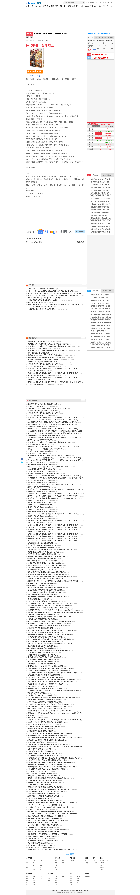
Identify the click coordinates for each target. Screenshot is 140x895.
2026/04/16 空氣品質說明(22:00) (38, 742)
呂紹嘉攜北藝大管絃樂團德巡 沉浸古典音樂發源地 (43, 632)
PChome (98, 2)
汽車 (104, 6)
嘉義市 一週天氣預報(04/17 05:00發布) (40, 523)
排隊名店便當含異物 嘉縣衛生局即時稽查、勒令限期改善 (46, 816)
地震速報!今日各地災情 (99, 54)
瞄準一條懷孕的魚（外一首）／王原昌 (40, 686)
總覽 (71, 876)
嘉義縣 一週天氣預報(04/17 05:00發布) (40, 516)
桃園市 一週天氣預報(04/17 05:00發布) (40, 464)
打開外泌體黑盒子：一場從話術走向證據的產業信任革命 (45, 561)
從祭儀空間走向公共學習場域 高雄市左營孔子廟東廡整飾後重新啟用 (49, 762)
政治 (36, 6)
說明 (108, 2)
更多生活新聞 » (81, 242)
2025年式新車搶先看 (99, 58)
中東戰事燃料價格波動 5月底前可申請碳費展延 (42, 652)
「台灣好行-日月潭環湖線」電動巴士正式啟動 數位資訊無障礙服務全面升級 (52, 679)
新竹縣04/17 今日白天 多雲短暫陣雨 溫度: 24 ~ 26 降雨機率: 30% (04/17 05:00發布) (54, 458)
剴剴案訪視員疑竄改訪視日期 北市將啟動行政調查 (43, 796)
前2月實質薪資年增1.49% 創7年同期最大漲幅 (42, 545)
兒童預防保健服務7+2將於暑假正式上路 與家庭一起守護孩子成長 (110, 209)
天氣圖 (101, 869)
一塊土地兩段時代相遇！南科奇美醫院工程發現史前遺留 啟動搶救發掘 (50, 576)
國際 (52, 6)
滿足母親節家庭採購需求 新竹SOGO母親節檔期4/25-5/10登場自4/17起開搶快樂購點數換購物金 (58, 746)
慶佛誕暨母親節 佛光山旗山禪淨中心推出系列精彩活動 (45, 699)
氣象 (101, 858)
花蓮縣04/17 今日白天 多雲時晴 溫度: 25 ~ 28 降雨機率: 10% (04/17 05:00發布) (53, 538)
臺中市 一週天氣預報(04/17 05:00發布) (102, 336)
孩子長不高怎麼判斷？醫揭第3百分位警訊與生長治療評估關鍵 (109, 190)
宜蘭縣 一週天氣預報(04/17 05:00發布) (40, 500)
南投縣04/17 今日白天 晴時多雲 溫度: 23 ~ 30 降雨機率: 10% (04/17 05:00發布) (53, 373)
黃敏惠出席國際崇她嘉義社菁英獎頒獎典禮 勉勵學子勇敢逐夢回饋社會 (50, 789)
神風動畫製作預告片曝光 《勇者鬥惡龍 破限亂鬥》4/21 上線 (109, 221)
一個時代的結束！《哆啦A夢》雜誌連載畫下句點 (43, 289)
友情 (33, 238)
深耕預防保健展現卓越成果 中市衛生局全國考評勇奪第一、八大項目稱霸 (51, 630)
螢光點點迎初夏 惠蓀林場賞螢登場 (38, 599)
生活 (82, 6)
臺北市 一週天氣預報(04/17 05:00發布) (40, 482)
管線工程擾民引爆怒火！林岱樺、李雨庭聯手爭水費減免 (45, 684)
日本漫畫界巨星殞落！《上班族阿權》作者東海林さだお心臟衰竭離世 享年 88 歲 (53, 610)
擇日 (86, 865)
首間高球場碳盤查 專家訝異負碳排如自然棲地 (42, 659)
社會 (40, 6)
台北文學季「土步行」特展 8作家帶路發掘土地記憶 (44, 677)
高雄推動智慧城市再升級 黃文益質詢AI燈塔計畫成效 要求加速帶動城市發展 (51, 767)
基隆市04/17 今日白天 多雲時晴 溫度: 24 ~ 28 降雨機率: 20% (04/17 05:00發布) (53, 536)
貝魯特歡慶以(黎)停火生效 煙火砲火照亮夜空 (48, 34)
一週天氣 (102, 863)
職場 (56, 6)
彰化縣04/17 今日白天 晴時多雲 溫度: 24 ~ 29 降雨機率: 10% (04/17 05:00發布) (53, 368)
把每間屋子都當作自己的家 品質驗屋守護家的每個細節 (45, 787)
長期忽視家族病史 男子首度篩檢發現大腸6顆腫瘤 (43, 800)
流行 (41, 869)
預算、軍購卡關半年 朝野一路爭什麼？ (40, 773)
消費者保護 (68, 890)
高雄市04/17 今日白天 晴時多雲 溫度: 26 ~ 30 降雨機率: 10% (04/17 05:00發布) (53, 514)
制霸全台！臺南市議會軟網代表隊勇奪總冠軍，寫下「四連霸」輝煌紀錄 (50, 291)
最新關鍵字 (87, 876)
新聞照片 (50, 873)
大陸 (112, 6)
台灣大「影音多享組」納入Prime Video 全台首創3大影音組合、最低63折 (51, 849)
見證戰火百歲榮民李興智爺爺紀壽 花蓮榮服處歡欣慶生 (45, 637)
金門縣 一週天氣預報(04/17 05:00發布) (40, 480)
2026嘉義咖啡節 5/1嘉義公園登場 (38, 838)
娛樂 (73, 6)
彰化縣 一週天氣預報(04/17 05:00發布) (102, 325)
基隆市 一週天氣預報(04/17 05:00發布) (40, 502)
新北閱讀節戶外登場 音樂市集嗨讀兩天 (40, 751)
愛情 (37, 238)
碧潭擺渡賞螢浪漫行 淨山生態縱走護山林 (41, 543)
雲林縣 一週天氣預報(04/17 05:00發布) (40, 511)
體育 (77, 6)
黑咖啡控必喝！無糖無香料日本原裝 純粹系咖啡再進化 (45, 764)
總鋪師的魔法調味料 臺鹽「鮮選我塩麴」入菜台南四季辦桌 (46, 722)
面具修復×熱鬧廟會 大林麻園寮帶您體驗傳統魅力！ (44, 726)
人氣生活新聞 (107, 175)
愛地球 (78, 883)
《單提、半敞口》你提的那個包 (100, 303)
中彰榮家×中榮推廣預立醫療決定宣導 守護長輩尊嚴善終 (45, 579)
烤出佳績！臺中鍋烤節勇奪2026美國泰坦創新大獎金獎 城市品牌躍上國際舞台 (52, 433)
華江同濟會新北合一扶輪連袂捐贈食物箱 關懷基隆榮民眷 (46, 666)
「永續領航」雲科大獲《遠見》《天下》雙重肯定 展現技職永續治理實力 (50, 711)
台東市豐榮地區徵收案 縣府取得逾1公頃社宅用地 (43, 818)
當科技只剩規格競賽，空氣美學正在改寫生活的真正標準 (45, 735)
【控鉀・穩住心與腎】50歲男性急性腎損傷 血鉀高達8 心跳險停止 (110, 184)
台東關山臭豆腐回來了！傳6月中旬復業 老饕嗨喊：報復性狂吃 (109, 306)
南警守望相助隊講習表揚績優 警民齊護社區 (41, 594)
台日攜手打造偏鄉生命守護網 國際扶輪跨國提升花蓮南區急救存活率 (49, 617)
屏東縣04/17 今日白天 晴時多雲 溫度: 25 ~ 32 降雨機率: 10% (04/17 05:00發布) (53, 534)
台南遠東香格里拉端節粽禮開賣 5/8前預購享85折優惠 (107, 314)
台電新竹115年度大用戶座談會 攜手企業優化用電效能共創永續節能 (49, 650)
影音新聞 (29, 873)
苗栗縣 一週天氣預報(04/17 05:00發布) (102, 342)
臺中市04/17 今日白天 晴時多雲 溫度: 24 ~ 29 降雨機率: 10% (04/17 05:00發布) (53, 377)
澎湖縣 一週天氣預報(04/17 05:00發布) (40, 491)
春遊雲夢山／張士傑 (34, 302)
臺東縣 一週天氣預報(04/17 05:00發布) (40, 532)
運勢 (61, 6)
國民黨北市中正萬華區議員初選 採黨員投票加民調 (43, 832)
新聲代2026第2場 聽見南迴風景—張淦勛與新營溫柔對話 (45, 601)
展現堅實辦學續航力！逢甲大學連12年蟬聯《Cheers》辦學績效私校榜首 (51, 424)
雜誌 (100, 6)
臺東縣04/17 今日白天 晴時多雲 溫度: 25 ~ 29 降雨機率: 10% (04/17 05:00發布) (53, 529)
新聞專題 (72, 858)
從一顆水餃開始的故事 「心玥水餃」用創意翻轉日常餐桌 (46, 791)
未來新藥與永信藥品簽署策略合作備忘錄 (40, 731)
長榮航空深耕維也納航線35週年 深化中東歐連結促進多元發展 (47, 670)
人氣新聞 (92, 175)
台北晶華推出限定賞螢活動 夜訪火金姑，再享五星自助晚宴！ (109, 204)
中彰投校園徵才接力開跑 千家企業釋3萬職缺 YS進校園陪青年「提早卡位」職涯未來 (54, 437)
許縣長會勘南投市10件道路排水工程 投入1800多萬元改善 (46, 572)
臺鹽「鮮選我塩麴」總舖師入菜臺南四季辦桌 (42, 547)
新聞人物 (57, 858)
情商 (41, 863)
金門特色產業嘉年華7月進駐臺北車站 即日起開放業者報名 (46, 574)
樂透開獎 (110, 37)
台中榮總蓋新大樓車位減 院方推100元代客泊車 (42, 823)
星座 (65, 6)
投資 (71, 880)
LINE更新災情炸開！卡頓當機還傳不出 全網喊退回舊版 (45, 782)
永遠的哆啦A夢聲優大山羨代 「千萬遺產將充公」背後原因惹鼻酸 (48, 608)
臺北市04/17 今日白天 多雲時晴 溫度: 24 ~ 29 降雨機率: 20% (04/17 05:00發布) (53, 496)
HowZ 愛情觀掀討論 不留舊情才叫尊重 (40, 307)
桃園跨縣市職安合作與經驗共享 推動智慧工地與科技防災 (46, 688)
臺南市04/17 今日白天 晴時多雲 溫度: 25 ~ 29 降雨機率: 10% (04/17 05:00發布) (53, 520)
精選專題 (72, 861)
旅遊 (95, 6)
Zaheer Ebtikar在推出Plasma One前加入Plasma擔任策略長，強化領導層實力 (52, 814)
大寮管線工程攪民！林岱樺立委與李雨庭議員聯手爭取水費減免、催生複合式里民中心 (55, 758)
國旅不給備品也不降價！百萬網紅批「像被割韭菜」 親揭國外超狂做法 (50, 668)
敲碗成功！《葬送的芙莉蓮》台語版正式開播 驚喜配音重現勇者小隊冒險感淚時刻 (53, 612)
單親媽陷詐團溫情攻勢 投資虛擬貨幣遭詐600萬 (105, 320)
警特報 (108, 861)
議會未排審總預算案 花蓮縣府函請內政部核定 (42, 661)
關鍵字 (87, 873)
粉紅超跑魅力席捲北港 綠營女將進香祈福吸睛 (42, 558)
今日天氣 (90, 37)
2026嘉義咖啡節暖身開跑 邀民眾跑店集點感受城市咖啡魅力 (46, 744)
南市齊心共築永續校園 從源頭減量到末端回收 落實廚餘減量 (46, 588)
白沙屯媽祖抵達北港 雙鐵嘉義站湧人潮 (40, 771)
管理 (71, 883)
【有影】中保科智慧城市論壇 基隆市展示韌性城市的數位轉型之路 (48, 778)
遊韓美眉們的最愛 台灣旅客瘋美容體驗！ (103, 229)
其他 (41, 878)
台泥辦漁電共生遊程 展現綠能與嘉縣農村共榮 (42, 827)
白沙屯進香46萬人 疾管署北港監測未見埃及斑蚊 (43, 825)
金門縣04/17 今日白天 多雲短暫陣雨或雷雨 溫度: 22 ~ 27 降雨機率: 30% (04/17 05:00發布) (56, 498)
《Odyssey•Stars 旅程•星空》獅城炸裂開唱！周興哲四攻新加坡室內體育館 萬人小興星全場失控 (58, 691)
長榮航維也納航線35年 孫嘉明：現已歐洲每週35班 (44, 675)
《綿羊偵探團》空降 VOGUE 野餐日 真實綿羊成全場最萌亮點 (109, 223)
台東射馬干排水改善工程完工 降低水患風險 (41, 695)
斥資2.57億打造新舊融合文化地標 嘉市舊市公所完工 (44, 702)
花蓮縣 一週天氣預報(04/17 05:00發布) (40, 509)
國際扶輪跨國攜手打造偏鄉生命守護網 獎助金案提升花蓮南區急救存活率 (51, 682)
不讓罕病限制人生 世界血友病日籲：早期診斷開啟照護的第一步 (110, 187)
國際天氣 (102, 867)
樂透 (93, 861)
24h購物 (92, 2)
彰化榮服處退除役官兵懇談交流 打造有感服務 (42, 570)
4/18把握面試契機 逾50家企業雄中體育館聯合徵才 (106, 317)
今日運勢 (96, 34)
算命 (86, 861)
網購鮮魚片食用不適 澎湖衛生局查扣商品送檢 (42, 628)
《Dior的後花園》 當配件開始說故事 (101, 309)
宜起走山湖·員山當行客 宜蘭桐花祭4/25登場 (104, 295)
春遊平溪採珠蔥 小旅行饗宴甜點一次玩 (40, 749)
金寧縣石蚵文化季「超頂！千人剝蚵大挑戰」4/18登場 (45, 565)
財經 (44, 6)
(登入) (112, 2)
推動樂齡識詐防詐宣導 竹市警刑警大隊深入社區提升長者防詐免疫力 (49, 635)
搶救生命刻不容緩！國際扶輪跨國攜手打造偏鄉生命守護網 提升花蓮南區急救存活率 (54, 738)
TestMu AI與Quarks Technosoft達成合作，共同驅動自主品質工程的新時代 (51, 802)
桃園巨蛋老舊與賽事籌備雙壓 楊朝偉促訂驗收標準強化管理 (46, 596)
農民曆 (90, 34)
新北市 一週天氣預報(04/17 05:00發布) (40, 471)
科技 (48, 6)
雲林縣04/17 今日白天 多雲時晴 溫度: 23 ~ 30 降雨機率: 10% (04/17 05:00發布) (53, 525)
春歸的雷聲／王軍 (33, 715)
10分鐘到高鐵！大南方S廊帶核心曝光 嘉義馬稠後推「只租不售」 (48, 834)
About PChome (82, 890)
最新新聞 (92, 291)
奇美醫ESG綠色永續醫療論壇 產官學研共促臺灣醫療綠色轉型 (47, 829)
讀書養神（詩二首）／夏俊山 (37, 693)
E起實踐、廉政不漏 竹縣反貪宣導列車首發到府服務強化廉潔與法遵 (49, 626)
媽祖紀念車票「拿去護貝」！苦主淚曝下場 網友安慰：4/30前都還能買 (111, 300)
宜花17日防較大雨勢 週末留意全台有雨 (40, 845)
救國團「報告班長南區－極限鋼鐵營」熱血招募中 (43, 300)
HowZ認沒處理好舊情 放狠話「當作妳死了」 (42, 309)
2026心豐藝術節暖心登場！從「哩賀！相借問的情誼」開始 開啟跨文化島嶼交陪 (53, 581)
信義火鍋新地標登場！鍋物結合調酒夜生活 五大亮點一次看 (46, 760)
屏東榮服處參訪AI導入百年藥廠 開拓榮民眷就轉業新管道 (46, 657)
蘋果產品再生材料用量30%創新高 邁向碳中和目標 (43, 641)
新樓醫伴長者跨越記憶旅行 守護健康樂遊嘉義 (42, 554)
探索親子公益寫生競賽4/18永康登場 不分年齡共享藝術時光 (46, 556)
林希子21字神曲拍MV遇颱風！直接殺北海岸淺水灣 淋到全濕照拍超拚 (50, 621)
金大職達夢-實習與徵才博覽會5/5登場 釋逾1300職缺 (44, 563)
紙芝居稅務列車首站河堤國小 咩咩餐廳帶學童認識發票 (45, 708)
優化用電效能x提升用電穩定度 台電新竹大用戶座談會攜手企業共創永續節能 (52, 697)
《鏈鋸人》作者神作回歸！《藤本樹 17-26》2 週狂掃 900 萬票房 (48, 605)
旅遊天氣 (102, 865)
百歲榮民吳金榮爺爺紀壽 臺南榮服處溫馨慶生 (42, 614)
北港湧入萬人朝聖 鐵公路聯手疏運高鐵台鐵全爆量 (43, 567)
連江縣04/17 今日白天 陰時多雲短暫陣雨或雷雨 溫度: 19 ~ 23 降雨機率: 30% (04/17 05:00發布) (58, 489)
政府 (108, 6)
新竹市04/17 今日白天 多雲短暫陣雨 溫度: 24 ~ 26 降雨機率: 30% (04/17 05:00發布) (54, 460)
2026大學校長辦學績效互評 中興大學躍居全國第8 (43, 411)
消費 (91, 6)
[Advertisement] (56, 258)
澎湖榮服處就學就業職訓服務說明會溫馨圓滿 (42, 619)
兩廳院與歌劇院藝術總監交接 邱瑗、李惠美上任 (43, 655)
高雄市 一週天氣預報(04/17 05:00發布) (40, 505)
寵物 (41, 861)
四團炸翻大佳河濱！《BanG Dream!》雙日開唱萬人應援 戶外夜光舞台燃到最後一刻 (54, 720)
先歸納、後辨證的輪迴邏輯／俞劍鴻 (39, 585)
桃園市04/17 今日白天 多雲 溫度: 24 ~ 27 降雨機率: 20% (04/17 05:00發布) (51, 467)
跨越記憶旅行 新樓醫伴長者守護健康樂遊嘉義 (42, 794)
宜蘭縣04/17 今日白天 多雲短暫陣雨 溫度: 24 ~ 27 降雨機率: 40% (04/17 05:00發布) (54, 476)
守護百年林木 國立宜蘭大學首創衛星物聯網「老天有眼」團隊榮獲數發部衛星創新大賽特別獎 (57, 673)
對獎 (93, 858)
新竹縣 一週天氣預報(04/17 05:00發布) (102, 347)
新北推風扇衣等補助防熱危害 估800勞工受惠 (42, 798)
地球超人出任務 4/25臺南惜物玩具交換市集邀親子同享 (45, 590)
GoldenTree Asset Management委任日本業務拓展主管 (45, 805)
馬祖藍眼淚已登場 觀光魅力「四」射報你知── (104, 215)
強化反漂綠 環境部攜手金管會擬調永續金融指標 (43, 755)
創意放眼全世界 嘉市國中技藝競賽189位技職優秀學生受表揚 (47, 740)
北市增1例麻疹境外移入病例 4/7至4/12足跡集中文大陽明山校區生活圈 (50, 733)
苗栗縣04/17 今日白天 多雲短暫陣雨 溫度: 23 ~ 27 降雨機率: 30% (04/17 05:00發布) (54, 382)
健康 (69, 6)
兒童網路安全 (75, 890)
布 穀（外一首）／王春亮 (36, 717)
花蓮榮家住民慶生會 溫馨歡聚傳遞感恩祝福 (41, 646)
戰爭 (41, 238)
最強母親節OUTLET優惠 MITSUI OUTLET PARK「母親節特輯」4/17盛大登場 (52, 422)
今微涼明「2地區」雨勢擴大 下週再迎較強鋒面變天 (106, 322)
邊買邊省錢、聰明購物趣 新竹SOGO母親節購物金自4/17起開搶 (48, 623)
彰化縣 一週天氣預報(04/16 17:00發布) (40, 809)
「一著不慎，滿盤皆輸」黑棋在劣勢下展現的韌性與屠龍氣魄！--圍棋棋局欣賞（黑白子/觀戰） (57, 478)
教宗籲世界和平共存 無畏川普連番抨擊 (102, 232)
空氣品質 (97, 37)
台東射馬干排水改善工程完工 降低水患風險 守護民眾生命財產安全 (49, 807)
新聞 (27, 37)
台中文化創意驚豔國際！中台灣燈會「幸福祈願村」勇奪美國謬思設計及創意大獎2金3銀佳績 (57, 431)
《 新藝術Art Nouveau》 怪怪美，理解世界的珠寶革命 (107, 311)
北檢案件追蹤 (105, 34)
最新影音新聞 (107, 291)
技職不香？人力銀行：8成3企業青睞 (39, 847)
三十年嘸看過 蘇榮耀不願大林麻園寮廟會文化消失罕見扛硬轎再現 (48, 704)
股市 (87, 2)
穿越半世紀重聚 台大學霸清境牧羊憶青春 (41, 583)
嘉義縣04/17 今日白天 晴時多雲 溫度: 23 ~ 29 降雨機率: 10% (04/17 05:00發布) (53, 527)
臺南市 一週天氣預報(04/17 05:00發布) (40, 518)
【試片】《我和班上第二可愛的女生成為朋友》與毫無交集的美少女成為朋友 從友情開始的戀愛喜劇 (59, 293)
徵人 (88, 890)
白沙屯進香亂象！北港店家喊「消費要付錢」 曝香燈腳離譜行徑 (110, 297)
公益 (78, 880)
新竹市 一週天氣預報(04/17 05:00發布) (40, 462)
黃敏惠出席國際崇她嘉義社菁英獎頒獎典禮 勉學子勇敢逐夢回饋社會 (49, 811)
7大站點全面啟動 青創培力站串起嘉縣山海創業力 (43, 780)
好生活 (78, 876)
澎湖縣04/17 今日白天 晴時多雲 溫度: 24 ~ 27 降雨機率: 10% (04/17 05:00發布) (53, 493)
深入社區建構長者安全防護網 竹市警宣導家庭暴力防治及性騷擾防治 (49, 639)
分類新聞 (29, 858)
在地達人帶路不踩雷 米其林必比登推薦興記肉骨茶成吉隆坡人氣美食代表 (51, 549)
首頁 (27, 6)
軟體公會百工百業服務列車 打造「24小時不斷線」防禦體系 (46, 769)
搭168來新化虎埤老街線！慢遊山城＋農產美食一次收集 (45, 592)
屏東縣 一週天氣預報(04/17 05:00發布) (40, 507)
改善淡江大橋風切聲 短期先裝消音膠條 (40, 785)
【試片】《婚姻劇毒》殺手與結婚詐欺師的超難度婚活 (44, 298)
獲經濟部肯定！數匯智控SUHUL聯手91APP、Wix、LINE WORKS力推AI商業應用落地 (55, 713)
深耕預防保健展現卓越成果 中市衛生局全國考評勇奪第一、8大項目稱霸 (50, 455)
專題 (31, 6)
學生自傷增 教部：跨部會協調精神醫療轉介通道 (43, 648)
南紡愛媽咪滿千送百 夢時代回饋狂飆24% (103, 179)
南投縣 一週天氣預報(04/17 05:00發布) (102, 331)
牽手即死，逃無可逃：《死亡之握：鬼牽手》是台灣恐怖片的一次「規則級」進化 (53, 295)
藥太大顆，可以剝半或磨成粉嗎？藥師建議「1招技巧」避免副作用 (110, 201)
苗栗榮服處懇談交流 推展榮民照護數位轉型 (41, 664)
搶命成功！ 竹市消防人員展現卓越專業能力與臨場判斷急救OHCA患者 (50, 643)
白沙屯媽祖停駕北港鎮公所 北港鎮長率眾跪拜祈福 (43, 552)
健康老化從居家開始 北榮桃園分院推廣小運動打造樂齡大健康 (47, 706)
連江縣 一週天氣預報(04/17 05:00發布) (40, 487)
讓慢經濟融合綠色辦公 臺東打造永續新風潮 (41, 729)
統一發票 (94, 863)
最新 (27, 861)
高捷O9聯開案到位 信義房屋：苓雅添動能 (41, 836)
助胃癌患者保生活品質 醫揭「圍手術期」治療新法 (43, 841)
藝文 (78, 878)
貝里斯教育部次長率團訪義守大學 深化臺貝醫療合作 (44, 776)
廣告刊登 (63, 890)
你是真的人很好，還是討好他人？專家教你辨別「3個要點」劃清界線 (111, 212)
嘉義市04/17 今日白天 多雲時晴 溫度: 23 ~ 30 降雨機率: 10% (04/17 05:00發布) (53, 540)
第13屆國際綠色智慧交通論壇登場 (38, 843)
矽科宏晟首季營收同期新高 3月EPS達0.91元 (42, 724)
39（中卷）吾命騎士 (34, 76)
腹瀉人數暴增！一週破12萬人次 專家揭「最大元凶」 (106, 218)
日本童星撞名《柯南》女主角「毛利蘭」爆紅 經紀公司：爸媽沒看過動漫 (51, 603)
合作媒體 (103, 2)
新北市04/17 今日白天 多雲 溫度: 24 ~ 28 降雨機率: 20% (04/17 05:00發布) (51, 485)
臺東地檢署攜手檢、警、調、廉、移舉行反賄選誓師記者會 (46, 820)
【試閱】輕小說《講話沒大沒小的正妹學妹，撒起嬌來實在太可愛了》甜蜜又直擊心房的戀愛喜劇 (58, 304)
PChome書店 (45, 40)
